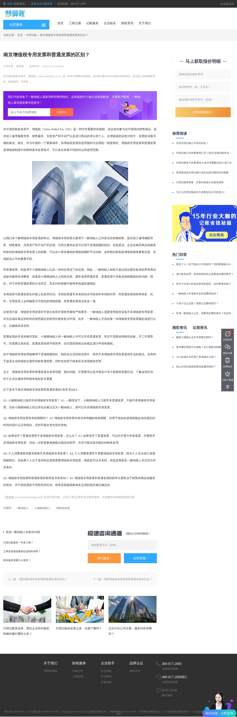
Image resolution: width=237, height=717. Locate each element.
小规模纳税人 (42, 508)
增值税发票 (63, 508)
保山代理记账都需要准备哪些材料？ (196, 366)
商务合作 (134, 671)
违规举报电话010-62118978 (122, 711)
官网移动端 (50, 671)
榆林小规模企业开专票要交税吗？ (195, 337)
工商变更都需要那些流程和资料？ (22, 551)
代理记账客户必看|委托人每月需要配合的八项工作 (204, 162)
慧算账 (10, 497)
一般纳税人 (22, 508)
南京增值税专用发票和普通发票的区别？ (64, 35)
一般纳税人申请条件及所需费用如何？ (197, 293)
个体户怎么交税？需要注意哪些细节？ (197, 303)
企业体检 (106, 671)
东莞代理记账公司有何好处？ (192, 143)
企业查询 (106, 676)
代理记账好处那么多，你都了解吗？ (79, 628)
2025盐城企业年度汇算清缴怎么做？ (196, 356)
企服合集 (106, 682)
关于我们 (145, 23)
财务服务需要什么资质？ (17, 560)
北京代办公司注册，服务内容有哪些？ (130, 631)
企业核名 (110, 23)
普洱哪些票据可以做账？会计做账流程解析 (200, 347)
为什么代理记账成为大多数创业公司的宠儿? (200, 192)
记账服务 (92, 23)
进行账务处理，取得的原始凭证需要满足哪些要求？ (205, 274)
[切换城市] (19, 3)
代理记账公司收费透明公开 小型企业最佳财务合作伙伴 (206, 152)
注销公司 (77, 671)
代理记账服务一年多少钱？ (18, 542)
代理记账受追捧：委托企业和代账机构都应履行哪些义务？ (26, 631)
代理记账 (31, 35)
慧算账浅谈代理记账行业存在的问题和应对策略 (202, 172)
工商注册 (75, 23)
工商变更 (77, 676)
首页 (60, 23)
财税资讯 (127, 23)
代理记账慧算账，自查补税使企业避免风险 (200, 182)
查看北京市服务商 (41, 3)
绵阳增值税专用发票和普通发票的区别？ (43, 579)
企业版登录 (227, 3)
